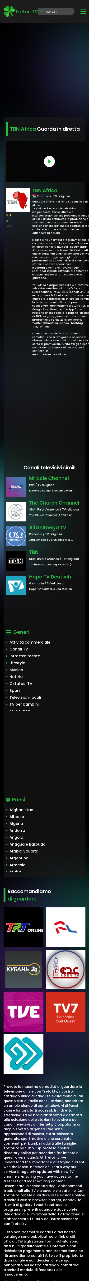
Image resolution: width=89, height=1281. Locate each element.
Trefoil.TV (21, 11)
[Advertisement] (44, 68)
